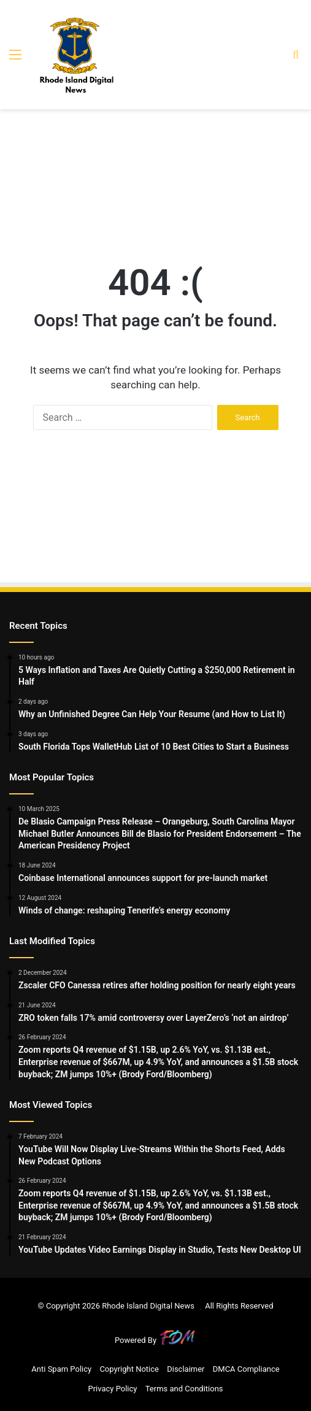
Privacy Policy (112, 1388)
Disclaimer (185, 1369)
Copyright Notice (129, 1369)
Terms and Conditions (184, 1388)
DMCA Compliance (246, 1369)
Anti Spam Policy (61, 1369)
